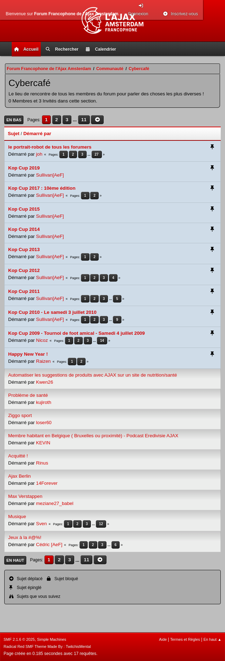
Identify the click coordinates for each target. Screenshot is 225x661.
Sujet (14, 133)
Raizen (43, 361)
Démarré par (37, 133)
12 (101, 524)
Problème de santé (28, 395)
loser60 (44, 422)
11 (84, 119)
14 (102, 341)
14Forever (47, 483)
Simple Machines (51, 639)
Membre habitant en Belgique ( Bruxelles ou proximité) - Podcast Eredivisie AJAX (93, 435)
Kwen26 (44, 382)
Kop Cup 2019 (24, 168)
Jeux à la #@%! (25, 537)
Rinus (42, 463)
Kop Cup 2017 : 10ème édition (42, 188)
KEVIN (43, 442)
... (75, 119)
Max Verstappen (25, 496)
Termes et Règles (185, 639)
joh (39, 154)
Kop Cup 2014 (24, 229)
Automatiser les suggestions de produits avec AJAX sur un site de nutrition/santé (92, 375)
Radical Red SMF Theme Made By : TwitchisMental (47, 646)
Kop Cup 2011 (24, 291)
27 (97, 154)
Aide (163, 639)
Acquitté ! (18, 456)
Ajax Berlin (19, 476)
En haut (15, 560)
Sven (41, 523)
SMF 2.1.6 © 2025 (19, 639)
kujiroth (43, 402)
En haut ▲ (212, 639)
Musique (17, 516)
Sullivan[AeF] (50, 175)
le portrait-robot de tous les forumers (50, 147)
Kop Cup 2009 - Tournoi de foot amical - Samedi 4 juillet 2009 (76, 333)
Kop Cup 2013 (24, 249)
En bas (13, 120)
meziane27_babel (54, 503)
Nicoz (42, 340)
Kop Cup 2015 (24, 209)
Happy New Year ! (28, 354)
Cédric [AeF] (49, 544)
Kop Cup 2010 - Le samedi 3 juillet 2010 (52, 312)
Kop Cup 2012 (24, 270)
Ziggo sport (20, 415)
